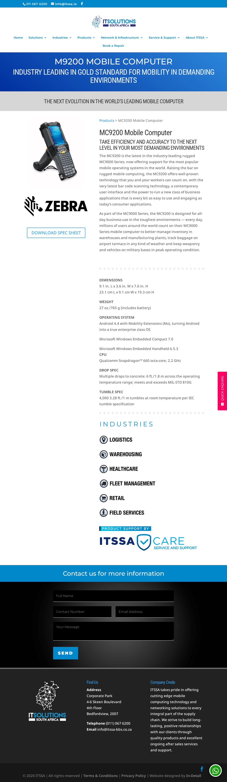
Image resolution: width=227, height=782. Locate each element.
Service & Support (162, 37)
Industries (60, 37)
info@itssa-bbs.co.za (114, 729)
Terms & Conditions (100, 775)
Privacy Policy (133, 775)
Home (18, 37)
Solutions (36, 37)
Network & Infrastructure (120, 37)
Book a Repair (113, 46)
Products (84, 37)
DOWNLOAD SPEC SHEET (56, 232)
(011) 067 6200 (118, 723)
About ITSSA (195, 37)
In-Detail (193, 775)
